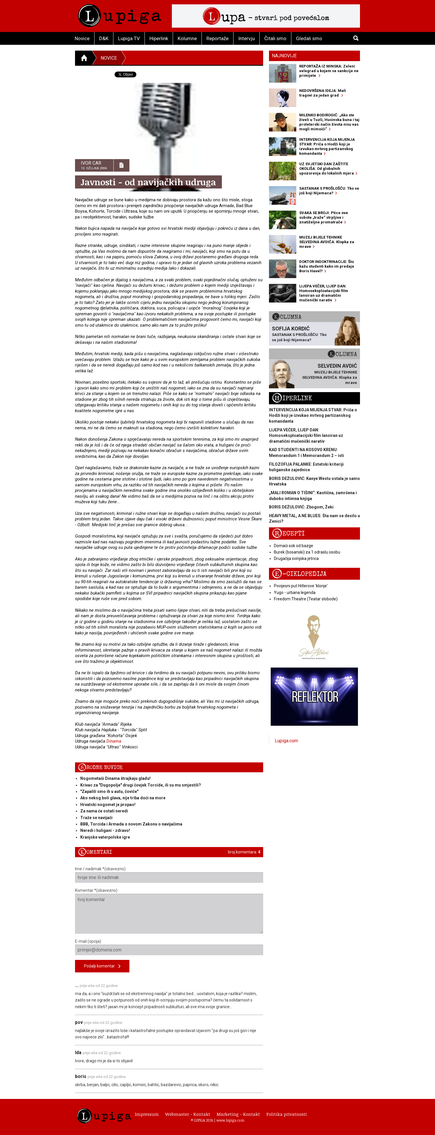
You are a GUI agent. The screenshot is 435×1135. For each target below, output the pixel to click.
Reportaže (217, 38)
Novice (82, 38)
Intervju (246, 38)
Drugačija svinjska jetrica (296, 558)
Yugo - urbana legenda (294, 592)
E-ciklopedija (299, 574)
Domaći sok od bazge (293, 545)
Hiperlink (158, 38)
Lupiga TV (129, 38)
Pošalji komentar (102, 966)
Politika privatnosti (286, 1114)
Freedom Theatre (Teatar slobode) (306, 599)
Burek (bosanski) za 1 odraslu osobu (307, 552)
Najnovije (284, 55)
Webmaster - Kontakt (187, 1114)
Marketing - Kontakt (238, 1114)
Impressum (147, 1114)
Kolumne (187, 38)
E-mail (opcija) (169, 947)
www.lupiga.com (230, 1120)
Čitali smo (275, 38)
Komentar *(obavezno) (169, 911)
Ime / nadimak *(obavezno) (169, 875)
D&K (103, 38)
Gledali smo (309, 38)
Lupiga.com (286, 740)
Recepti (288, 533)
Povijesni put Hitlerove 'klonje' (301, 585)
